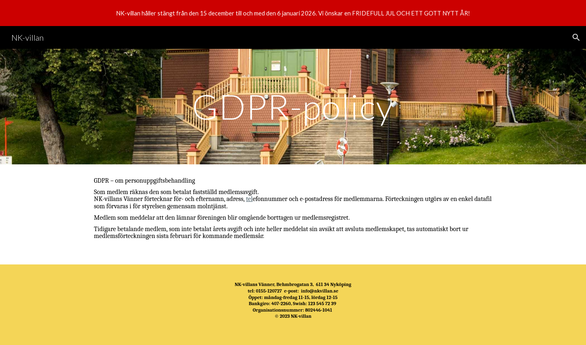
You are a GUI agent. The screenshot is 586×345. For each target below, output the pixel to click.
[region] (293, 13)
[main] (293, 106)
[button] (576, 37)
